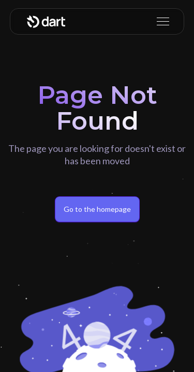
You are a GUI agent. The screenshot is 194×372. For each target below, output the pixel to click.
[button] (161, 21)
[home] (46, 21)
